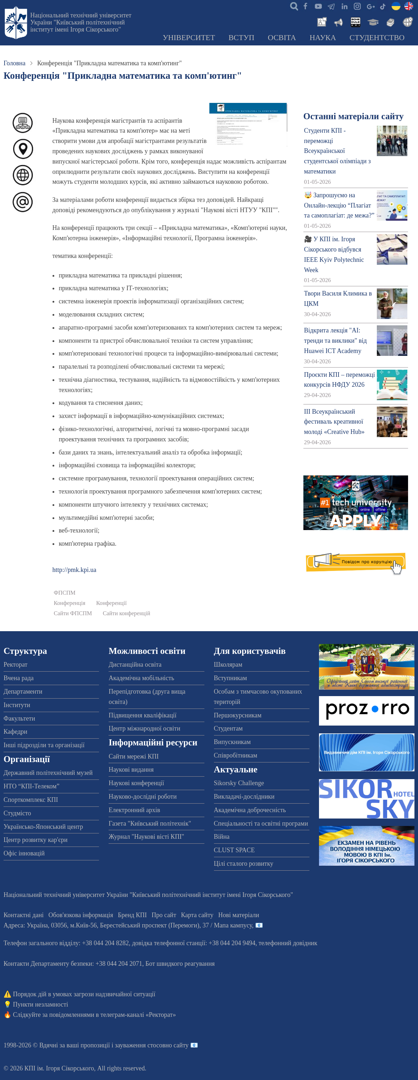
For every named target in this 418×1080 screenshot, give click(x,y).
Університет (189, 37)
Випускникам (232, 741)
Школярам (228, 664)
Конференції (111, 603)
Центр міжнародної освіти (144, 728)
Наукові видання (131, 769)
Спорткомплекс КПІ (31, 799)
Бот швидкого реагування (180, 963)
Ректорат (15, 664)
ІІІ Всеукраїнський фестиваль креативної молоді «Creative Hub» (334, 422)
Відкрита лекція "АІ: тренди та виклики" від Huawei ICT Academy (335, 340)
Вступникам (230, 678)
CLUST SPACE (234, 850)
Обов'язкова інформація (81, 915)
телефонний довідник (288, 943)
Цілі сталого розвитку (244, 863)
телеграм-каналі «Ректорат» (138, 1014)
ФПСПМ (64, 593)
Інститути (17, 705)
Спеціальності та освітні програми (261, 823)
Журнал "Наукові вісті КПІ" (146, 836)
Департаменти (23, 691)
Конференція (69, 603)
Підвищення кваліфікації (142, 715)
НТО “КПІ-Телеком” (31, 786)
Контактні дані (24, 915)
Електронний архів (134, 810)
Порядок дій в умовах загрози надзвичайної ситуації (84, 994)
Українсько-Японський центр (43, 826)
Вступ (241, 37)
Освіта (282, 37)
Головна (15, 63)
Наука (322, 37)
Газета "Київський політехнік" (150, 823)
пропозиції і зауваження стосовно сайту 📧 (139, 1045)
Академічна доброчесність (250, 810)
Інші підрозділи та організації (44, 745)
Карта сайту (197, 915)
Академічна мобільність (141, 678)
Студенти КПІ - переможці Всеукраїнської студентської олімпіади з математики (337, 151)
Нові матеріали (238, 915)
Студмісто (17, 813)
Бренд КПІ (132, 915)
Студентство (377, 37)
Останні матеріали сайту (353, 116)
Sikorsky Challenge (239, 783)
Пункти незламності (40, 1004)
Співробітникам (235, 755)
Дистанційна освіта (135, 664)
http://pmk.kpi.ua (74, 569)
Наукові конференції (136, 783)
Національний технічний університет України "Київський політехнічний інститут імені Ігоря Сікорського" (80, 22)
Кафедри (15, 731)
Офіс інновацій (24, 853)
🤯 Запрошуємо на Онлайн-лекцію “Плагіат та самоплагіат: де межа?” (339, 205)
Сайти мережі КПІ (134, 756)
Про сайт (164, 915)
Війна (222, 836)
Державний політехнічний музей (48, 772)
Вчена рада (19, 678)
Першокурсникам (238, 715)
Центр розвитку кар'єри (35, 839)
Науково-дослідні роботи (143, 796)
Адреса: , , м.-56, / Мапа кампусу (128, 925)
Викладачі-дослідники (244, 796)
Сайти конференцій (126, 613)
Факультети (19, 718)
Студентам (228, 728)
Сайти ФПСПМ (73, 613)
